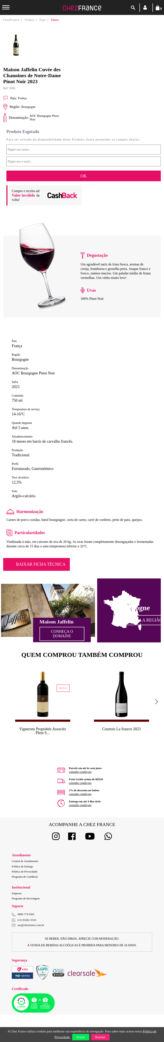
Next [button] (155, 701)
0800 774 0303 (26, 914)
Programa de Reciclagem (26, 898)
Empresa (16, 893)
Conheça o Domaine (62, 633)
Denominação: (15, 117)
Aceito (80, 1037)
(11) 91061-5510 (24, 920)
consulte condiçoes (80, 772)
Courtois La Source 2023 (121, 729)
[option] (23, 45)
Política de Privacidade (24, 871)
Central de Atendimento (25, 861)
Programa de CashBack (25, 876)
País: (10, 98)
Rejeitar (100, 1037)
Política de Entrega (22, 866)
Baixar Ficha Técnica (41, 564)
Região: (11, 107)
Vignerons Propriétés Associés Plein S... (42, 731)
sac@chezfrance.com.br (28, 925)
